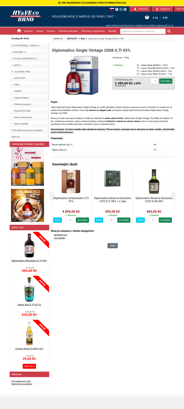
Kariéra (39, 31)
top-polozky (59, 238)
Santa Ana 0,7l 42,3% (29, 304)
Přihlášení (141, 9)
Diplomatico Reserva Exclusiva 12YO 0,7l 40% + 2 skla (112, 200)
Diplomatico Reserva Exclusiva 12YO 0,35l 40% (154, 200)
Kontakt (112, 31)
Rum (83, 39)
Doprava (29, 31)
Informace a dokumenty (93, 31)
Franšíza (51, 31)
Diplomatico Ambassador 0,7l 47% (71, 200)
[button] (54, 196)
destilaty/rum (60, 235)
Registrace (163, 9)
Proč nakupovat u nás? (21, 381)
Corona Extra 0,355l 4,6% (29, 348)
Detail (57, 220)
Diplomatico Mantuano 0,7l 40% (29, 260)
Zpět (112, 245)
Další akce (29, 366)
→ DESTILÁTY (71, 39)
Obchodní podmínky (68, 31)
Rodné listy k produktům (22, 384)
